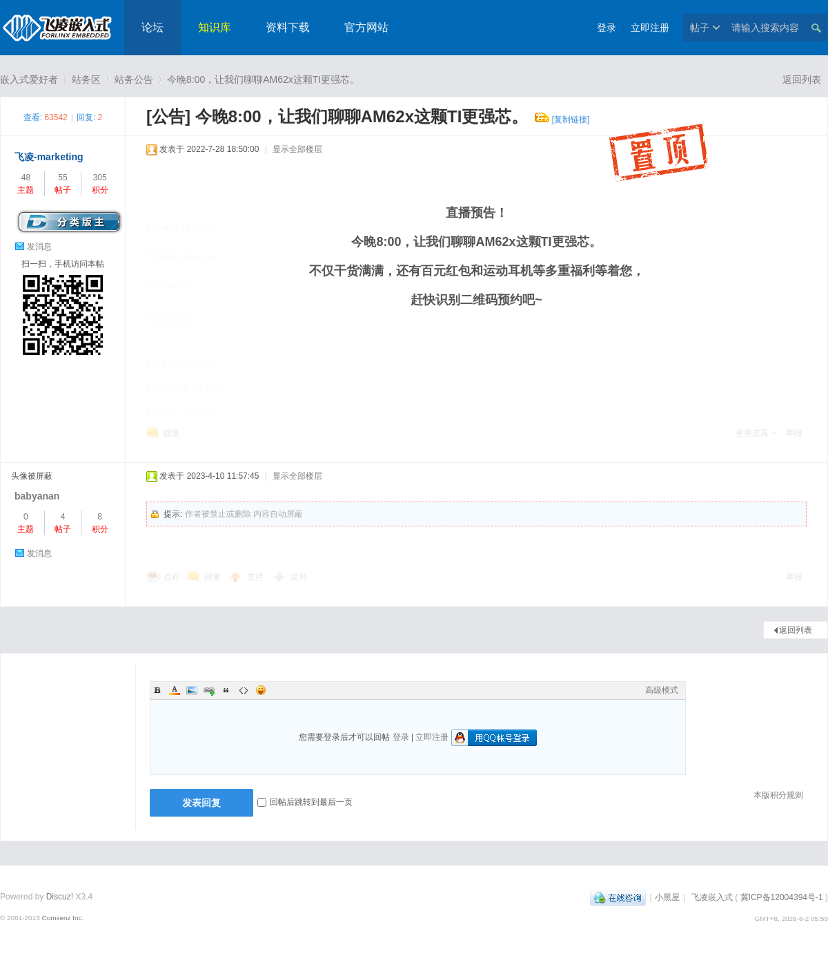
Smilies (261, 690)
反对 (298, 577)
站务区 (86, 79)
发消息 (39, 246)
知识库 (214, 27)
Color (174, 690)
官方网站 (366, 27)
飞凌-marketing (48, 156)
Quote (226, 690)
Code (243, 690)
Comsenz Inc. (62, 918)
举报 (794, 433)
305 (100, 177)
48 (25, 177)
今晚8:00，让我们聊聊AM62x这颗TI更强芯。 (263, 79)
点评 (172, 577)
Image (192, 690)
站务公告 (134, 79)
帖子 (699, 27)
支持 (256, 577)
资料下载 (288, 27)
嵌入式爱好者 (29, 79)
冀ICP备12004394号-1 (781, 897)
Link (209, 690)
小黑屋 (667, 897)
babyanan (36, 496)
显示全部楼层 (297, 149)
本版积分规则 (778, 795)
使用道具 (752, 433)
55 (62, 177)
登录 (606, 27)
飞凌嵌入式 (712, 897)
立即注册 (650, 27)
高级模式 (661, 690)
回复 (172, 433)
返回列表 (801, 79)
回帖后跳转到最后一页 (305, 802)
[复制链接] (571, 119)
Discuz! (59, 897)
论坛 (152, 27)
